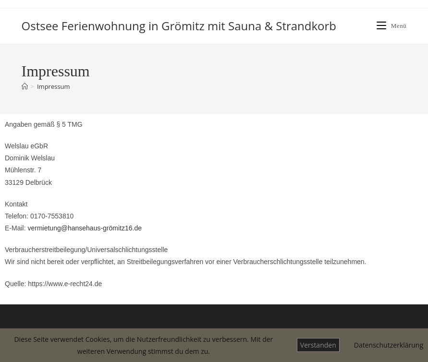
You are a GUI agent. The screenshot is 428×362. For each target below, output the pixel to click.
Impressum (53, 86)
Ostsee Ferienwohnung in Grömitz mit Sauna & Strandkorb (179, 26)
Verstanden (318, 345)
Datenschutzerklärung (388, 345)
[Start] (25, 86)
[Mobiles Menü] (392, 25)
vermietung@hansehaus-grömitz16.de (84, 228)
